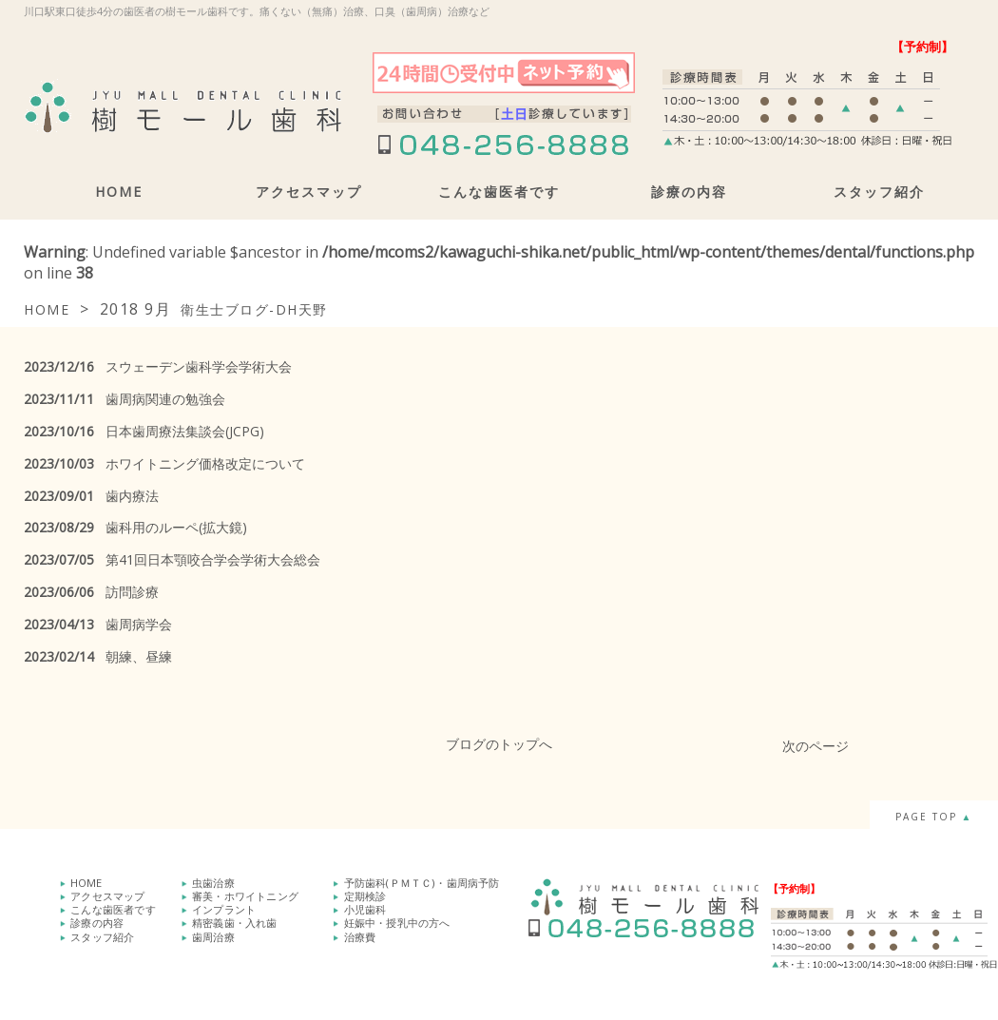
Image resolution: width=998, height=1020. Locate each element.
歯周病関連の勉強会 (124, 399)
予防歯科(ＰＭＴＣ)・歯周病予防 (422, 883)
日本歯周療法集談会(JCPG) (144, 431)
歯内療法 (91, 496)
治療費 (360, 936)
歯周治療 (213, 936)
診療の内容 (689, 192)
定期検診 (365, 896)
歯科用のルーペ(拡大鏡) (135, 527)
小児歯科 (365, 909)
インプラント (224, 909)
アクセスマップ (309, 192)
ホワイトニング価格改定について (164, 463)
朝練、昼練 (98, 656)
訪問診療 (91, 592)
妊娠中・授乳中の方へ (397, 922)
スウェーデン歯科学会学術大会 (158, 366)
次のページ (815, 746)
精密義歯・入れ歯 (235, 922)
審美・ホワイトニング (245, 896)
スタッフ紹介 (879, 192)
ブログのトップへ (499, 744)
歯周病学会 (98, 624)
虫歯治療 (213, 883)
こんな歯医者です (499, 192)
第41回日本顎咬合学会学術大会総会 (172, 559)
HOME (119, 192)
